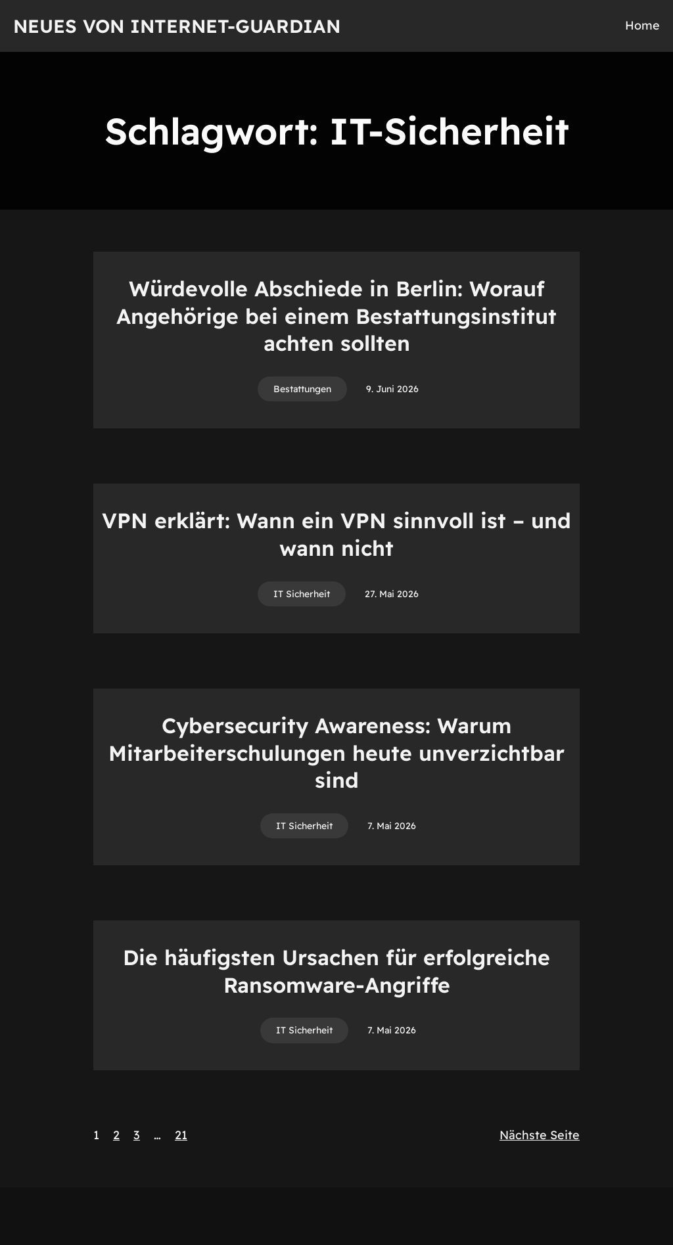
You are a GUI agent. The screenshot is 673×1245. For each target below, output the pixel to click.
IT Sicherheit (301, 594)
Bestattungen (302, 389)
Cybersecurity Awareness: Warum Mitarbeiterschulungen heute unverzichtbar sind (336, 752)
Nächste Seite (539, 1135)
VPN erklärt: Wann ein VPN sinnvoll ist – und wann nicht (336, 534)
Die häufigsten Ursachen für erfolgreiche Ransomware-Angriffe (336, 971)
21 (181, 1135)
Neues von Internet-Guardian (176, 25)
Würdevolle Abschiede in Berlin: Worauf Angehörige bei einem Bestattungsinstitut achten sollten (336, 315)
